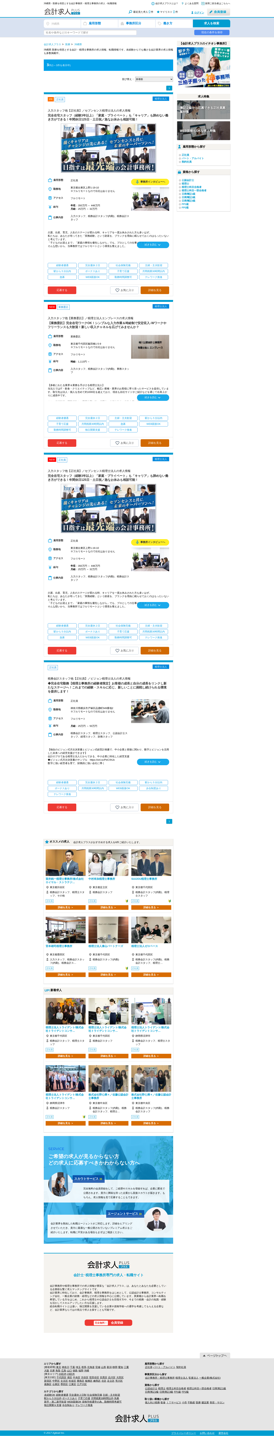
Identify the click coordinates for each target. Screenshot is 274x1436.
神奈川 (65, 1367)
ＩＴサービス (173, 1402)
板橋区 (88, 1380)
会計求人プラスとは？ (166, 3)
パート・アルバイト (193, 158)
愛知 (120, 1367)
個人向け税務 (152, 1402)
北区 (103, 1380)
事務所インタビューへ (150, 182)
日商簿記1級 (188, 193)
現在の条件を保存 (212, 32)
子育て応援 (84, 1398)
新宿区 (48, 1380)
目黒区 (103, 1377)
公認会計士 (188, 180)
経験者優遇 (62, 1394)
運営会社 (223, 1433)
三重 (126, 1367)
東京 (58, 1367)
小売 (184, 1402)
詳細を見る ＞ (65, 907)
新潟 (109, 1367)
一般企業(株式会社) (210, 1377)
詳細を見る (155, 290)
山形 (103, 1367)
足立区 (111, 1380)
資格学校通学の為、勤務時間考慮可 (102, 1401)
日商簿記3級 (188, 200)
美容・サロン (217, 1402)
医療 (198, 1402)
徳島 (75, 1370)
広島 (63, 1370)
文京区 (64, 1380)
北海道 (91, 1367)
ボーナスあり (69, 1398)
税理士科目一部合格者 (194, 190)
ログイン (199, 12)
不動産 (191, 1402)
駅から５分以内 (52, 1398)
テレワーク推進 (84, 1405)
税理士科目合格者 (192, 187)
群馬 (83, 1367)
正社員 (185, 154)
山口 (69, 1370)
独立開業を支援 (52, 1405)
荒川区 (119, 1380)
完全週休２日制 (77, 1394)
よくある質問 (191, 3)
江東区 (72, 1384)
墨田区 (64, 1384)
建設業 (205, 1402)
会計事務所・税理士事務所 (160, 1377)
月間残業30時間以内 (102, 1398)
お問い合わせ (207, 1433)
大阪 (46, 1370)
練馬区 (97, 1380)
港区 (69, 1377)
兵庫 (52, 1370)
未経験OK (49, 1394)
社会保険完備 (94, 1394)
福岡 (80, 1370)
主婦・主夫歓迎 (111, 1394)
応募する (62, 290)
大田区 (120, 1377)
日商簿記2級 (188, 197)
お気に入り (124, 290)
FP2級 (185, 207)
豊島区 (80, 1380)
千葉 (72, 1367)
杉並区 (72, 1380)
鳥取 (58, 1370)
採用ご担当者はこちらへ (217, 3)
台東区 (56, 1384)
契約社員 (187, 161)
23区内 (62, 1374)
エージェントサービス (125, 1214)
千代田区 (61, 1377)
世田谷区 (94, 1377)
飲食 (163, 1402)
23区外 (71, 1374)
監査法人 (193, 1377)
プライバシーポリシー (183, 1433)
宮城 (97, 1367)
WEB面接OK (74, 1401)
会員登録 (108, 1323)
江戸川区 (82, 1384)
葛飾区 (48, 1384)
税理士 (185, 183)
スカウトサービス (88, 1179)
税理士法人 (181, 1377)
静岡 (114, 1367)
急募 (116, 1398)
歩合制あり (68, 1405)
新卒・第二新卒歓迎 (55, 1401)
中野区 (56, 1380)
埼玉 (78, 1367)
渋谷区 (84, 1377)
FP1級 (185, 204)
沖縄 (86, 1370)
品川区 (111, 1377)
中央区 (76, 1377)
